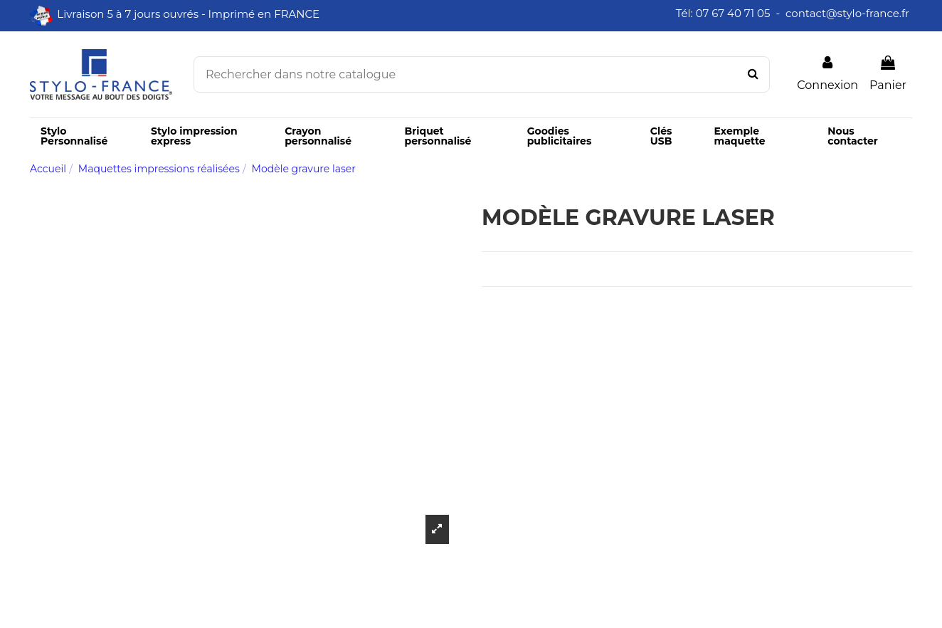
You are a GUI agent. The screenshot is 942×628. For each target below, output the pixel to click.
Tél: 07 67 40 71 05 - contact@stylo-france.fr (794, 13)
